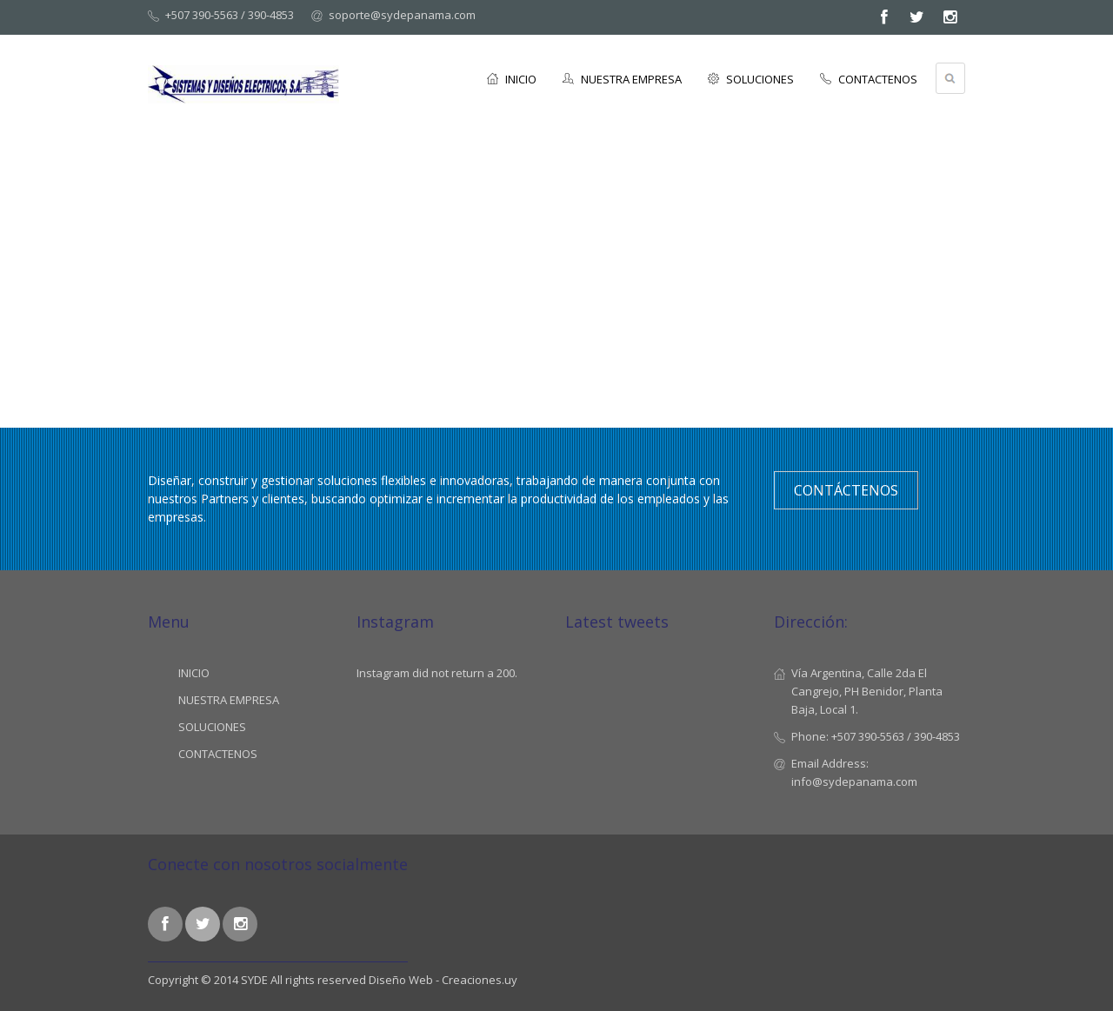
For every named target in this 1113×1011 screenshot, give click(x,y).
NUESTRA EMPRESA (622, 79)
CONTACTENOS (868, 79)
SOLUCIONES (751, 79)
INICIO (512, 79)
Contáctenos (846, 490)
